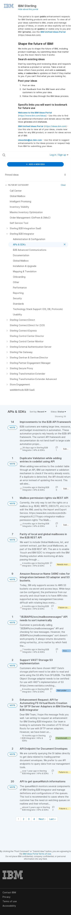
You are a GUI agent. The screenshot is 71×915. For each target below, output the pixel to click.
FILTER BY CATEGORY (17, 185)
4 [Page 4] (34, 819)
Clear (63, 185)
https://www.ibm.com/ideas (32, 115)
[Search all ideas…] (21, 155)
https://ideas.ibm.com (55, 126)
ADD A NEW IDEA (35, 164)
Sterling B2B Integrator (34, 736)
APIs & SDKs (39, 450)
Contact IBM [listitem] (9, 892)
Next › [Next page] (42, 819)
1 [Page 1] (18, 819)
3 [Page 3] (28, 819)
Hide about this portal (28, 9)
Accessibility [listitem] (9, 905)
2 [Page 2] (23, 819)
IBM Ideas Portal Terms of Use (37, 854)
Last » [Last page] (52, 819)
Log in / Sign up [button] (59, 154)
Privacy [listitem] (6, 897)
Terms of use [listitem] (10, 901)
